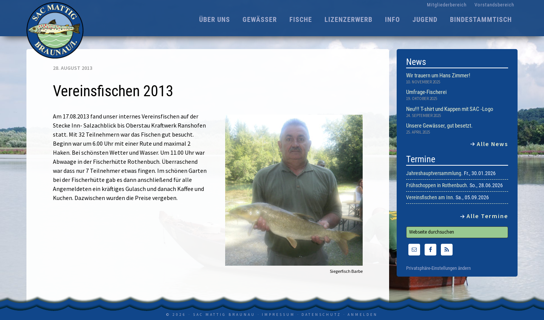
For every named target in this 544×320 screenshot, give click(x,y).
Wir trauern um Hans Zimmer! (438, 75)
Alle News (492, 144)
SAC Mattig (56, 30)
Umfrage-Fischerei (426, 92)
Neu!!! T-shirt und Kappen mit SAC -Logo (449, 109)
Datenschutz (321, 314)
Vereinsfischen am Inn (429, 197)
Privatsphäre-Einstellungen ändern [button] (438, 268)
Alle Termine (487, 216)
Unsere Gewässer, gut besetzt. (439, 125)
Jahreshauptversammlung (433, 173)
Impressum (278, 314)
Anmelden (363, 314)
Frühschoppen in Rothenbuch (436, 185)
